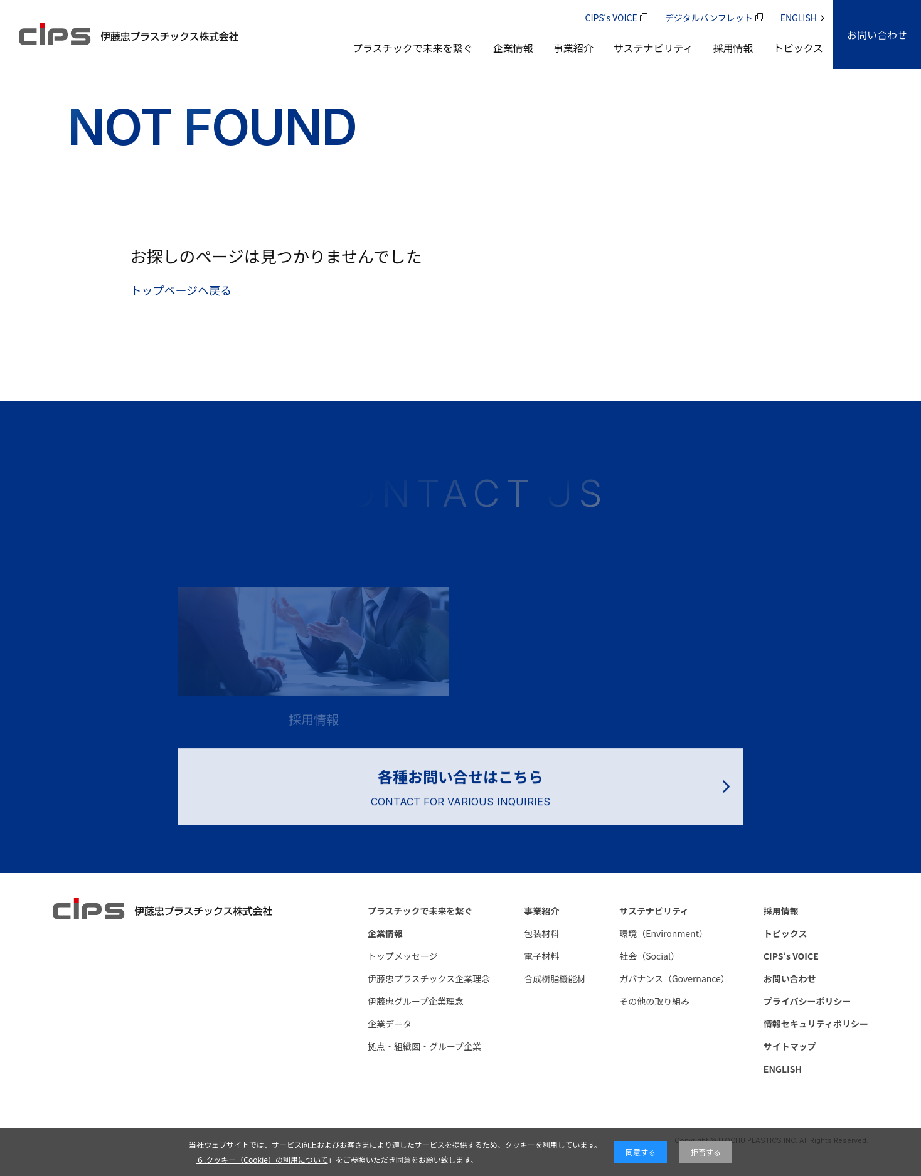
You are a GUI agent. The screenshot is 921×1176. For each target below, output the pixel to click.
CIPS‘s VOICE (616, 17)
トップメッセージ (403, 956)
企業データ (390, 1023)
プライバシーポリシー (807, 1001)
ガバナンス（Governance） (674, 978)
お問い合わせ (790, 978)
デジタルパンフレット (714, 17)
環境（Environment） (663, 933)
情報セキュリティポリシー (816, 1023)
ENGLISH (802, 17)
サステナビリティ (653, 47)
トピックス (798, 47)
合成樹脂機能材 (554, 978)
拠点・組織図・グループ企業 (424, 1046)
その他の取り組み (654, 1001)
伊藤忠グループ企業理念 (416, 1001)
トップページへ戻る (181, 290)
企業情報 (513, 47)
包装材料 (541, 933)
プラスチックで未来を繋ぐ (413, 47)
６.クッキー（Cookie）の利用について (262, 1159)
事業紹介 (573, 47)
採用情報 (733, 47)
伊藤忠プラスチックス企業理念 (429, 978)
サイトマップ (790, 1046)
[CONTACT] (877, 34)
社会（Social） (649, 956)
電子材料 (541, 956)
